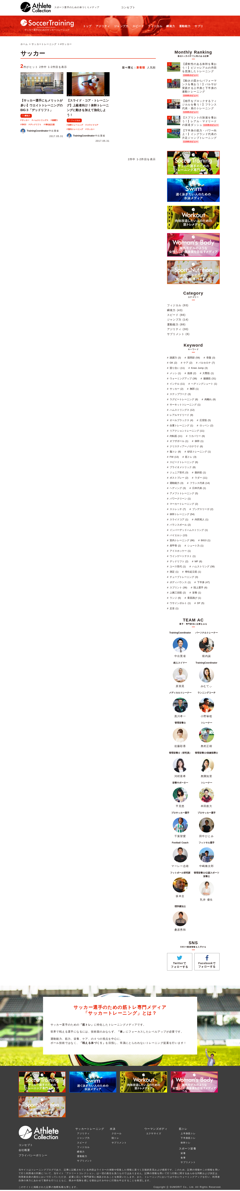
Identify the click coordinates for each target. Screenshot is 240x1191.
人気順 (151, 67)
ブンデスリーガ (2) (202, 509)
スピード (138, 26)
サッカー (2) (176, 388)
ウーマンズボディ (155, 1128)
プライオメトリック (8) (182, 467)
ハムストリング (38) (203, 566)
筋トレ (183, 1128)
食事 (183, 1157)
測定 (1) (174, 571)
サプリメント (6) (178, 334)
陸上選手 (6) (200, 587)
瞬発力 (170, 26)
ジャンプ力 (121, 26)
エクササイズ (153, 1133)
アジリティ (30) (178, 329)
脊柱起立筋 (50, 124)
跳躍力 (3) (175, 357)
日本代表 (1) (198, 488)
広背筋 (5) (205, 420)
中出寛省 (39, 131)
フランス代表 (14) (199, 483)
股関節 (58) (193, 357)
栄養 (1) (196, 592)
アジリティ (103, 26)
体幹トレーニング (75, 125)
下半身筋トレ (188, 1138)
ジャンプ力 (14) (178, 319)
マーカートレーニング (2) (183, 503)
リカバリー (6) (196, 436)
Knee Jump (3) (199, 368)
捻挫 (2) (191, 373)
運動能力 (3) (176, 483)
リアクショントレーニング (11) (186, 430)
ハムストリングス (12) (182, 409)
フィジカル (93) (178, 305)
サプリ (199, 26)
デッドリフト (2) (178, 561)
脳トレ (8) (175, 451)
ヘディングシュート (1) (203, 383)
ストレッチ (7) (177, 509)
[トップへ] (35, 9)
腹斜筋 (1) (200, 472)
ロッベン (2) (206, 425)
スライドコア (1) (178, 519)
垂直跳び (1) (193, 597)
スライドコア (92, 125)
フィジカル (155, 26)
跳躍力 (55, 120)
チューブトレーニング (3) (183, 577)
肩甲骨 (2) (175, 545)
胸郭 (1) (194, 388)
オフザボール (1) (178, 441)
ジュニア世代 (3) (178, 472)
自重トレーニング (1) (181, 425)
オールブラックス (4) (181, 420)
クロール (117, 1133)
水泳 (113, 1128)
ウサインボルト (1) (180, 603)
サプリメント (84, 1160)
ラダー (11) (200, 477)
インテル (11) (177, 383)
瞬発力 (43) (175, 310)
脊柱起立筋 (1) (192, 571)
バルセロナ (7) (206, 362)
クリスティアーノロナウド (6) (186, 446)
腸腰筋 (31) (209, 378)
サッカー (25, 120)
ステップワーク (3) (180, 394)
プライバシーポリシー (33, 1155)
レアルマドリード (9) (181, 415)
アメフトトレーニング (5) (183, 493)
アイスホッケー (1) (180, 550)
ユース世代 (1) (177, 566)
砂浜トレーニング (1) (198, 451)
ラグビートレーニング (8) (183, 399)
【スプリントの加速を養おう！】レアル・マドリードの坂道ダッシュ (199, 121)
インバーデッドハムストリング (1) (188, 530)
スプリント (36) (178, 587)
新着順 (140, 67)
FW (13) (174, 456)
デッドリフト (35, 124)
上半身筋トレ (188, 1133)
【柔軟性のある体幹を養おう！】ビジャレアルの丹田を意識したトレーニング (199, 67)
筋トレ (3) (190, 456)
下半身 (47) (203, 582)
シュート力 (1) (195, 545)
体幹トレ (186, 1142)
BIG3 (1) (205, 540)
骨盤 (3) (210, 357)
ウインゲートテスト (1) (182, 556)
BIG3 (24, 124)
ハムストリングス (40, 120)
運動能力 (185, 26)
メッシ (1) (175, 373)
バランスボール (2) (180, 524)
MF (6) (198, 561)
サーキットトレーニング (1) (185, 404)
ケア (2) (187, 362)
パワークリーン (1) (180, 498)
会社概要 (24, 1150)
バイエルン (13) (178, 535)
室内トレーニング (75, 129)
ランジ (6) (175, 597)
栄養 (183, 1153)
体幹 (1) (199, 441)
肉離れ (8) (210, 399)
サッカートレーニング (44, 44)
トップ (87, 26)
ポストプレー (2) (178, 477)
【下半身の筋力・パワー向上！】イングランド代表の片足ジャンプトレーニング (199, 134)
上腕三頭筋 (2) (177, 592)
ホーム (24, 44)
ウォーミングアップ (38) (183, 378)
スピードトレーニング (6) (183, 462)
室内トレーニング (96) (182, 540)
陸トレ (115, 1138)
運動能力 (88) (176, 324)
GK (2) (173, 362)
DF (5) (200, 603)
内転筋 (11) (175, 436)
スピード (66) (176, 314)
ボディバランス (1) (180, 582)
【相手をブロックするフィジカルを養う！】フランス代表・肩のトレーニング (199, 104)
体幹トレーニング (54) (182, 514)
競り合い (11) (177, 368)
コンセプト (128, 7)
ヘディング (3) (177, 488)
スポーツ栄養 (187, 1148)
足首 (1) (174, 608)
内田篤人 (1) (201, 519)
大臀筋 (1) (207, 373)
